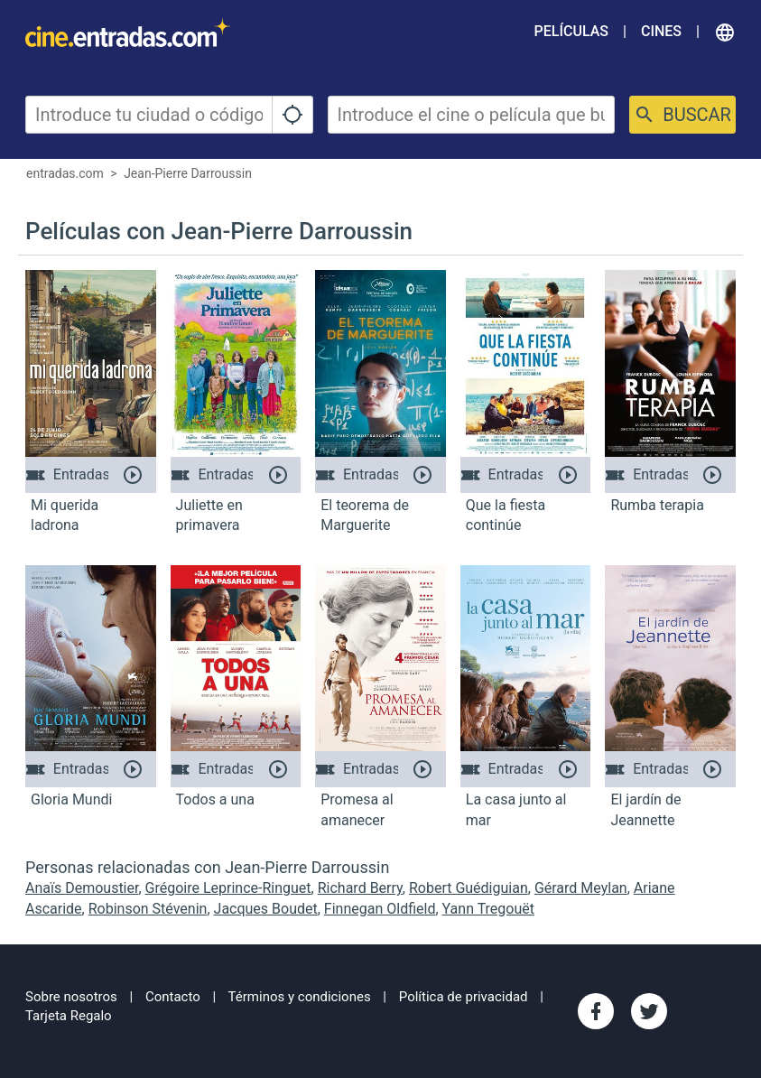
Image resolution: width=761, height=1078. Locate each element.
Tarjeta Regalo (68, 1016)
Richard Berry (360, 888)
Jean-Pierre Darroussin (188, 173)
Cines (661, 31)
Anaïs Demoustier (81, 888)
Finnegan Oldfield (380, 908)
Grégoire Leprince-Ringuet (228, 888)
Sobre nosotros (71, 997)
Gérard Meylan (580, 888)
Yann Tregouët (488, 908)
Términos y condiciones (299, 997)
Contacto (172, 997)
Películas (571, 31)
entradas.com (65, 173)
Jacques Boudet (266, 908)
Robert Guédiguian (468, 888)
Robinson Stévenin (148, 908)
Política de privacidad (463, 997)
